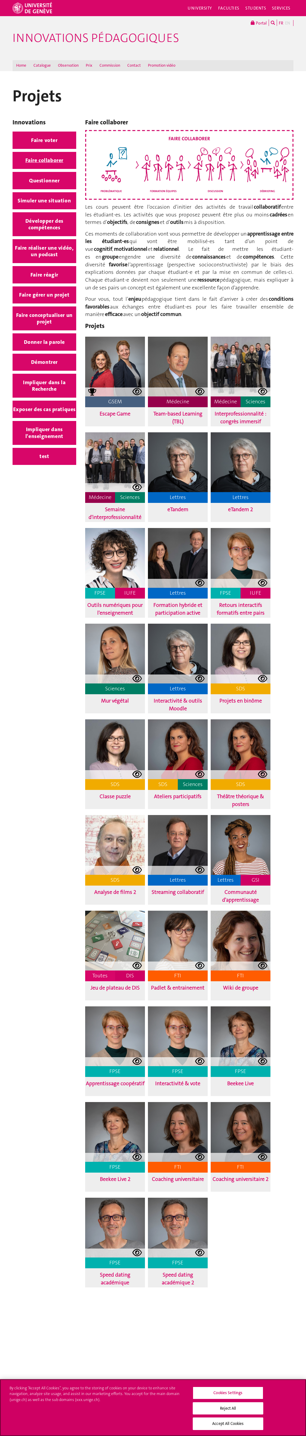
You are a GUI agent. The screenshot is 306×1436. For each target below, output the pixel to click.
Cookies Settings (227, 1395)
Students (255, 8)
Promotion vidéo (161, 65)
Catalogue (42, 65)
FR (281, 23)
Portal (259, 23)
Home (21, 65)
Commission (110, 65)
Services (281, 8)
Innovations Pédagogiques (96, 38)
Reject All (228, 1411)
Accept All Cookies (228, 1426)
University (200, 8)
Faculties (228, 8)
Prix (89, 65)
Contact (134, 65)
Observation (68, 65)
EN (287, 23)
